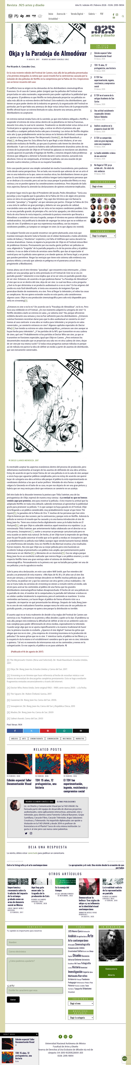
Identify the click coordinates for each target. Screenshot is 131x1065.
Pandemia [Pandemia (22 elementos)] (85, 979)
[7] (32, 531)
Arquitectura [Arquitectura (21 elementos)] (82, 936)
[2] (12, 140)
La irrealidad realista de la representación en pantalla (112, 890)
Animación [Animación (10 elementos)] (86, 931)
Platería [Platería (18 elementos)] (71, 985)
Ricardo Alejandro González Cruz (55, 59)
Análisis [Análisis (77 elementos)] (72, 936)
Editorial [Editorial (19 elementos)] (71, 959)
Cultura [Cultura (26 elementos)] (80, 951)
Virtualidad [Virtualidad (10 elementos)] (71, 992)
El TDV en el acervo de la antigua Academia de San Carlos (104, 98)
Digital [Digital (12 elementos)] (70, 956)
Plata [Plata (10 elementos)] (91, 983)
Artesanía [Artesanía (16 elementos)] (71, 944)
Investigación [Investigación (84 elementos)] (75, 971)
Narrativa (80, 738)
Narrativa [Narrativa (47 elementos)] (82, 976)
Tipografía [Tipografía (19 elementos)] (78, 988)
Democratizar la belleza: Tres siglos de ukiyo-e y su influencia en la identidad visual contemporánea (89, 903)
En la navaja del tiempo (62, 889)
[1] (59, 137)
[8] (32, 553)
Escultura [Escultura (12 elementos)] (71, 963)
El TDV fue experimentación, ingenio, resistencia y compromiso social (76, 785)
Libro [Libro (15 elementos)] (91, 972)
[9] (63, 553)
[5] (14, 513)
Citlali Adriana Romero (64, 894)
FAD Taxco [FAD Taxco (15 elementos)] (77, 963)
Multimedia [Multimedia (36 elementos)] (73, 976)
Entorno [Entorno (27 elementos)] (78, 959)
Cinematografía (36, 738)
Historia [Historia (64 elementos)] (76, 967)
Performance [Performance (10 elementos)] (80, 983)
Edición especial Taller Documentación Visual (19, 782)
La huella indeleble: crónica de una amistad (104, 154)
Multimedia (67, 738)
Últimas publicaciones (66, 801)
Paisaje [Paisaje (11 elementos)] (79, 979)
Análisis (14, 738)
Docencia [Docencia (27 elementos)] (85, 955)
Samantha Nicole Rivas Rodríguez (88, 914)
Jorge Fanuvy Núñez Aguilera (16, 909)
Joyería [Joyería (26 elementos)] (86, 972)
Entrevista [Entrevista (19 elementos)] (86, 959)
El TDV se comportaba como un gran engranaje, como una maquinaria (103, 140)
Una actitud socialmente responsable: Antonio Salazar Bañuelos (104, 113)
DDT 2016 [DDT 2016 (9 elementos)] (86, 951)
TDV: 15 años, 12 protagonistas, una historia (45, 783)
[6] (17, 525)
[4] (12, 328)
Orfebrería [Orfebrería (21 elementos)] (72, 979)
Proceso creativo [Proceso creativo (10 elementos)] (79, 986)
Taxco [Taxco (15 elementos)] (87, 985)
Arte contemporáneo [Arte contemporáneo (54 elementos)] (78, 940)
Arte (24, 738)
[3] (25, 300)
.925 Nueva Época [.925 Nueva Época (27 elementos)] (75, 931)
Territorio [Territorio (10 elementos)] (71, 989)
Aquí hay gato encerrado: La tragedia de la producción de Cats (40, 892)
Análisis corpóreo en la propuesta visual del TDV (104, 127)
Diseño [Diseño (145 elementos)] (77, 955)
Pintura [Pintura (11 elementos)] (87, 982)
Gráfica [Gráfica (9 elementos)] (70, 968)
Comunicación (52, 738)
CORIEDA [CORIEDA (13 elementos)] (81, 948)
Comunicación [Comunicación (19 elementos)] (73, 947)
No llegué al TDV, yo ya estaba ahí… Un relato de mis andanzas (104, 168)
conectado (32, 853)
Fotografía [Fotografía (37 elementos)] (86, 963)
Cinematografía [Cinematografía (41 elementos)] (82, 944)
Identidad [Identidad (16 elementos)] (84, 967)
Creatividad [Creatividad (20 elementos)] (72, 951)
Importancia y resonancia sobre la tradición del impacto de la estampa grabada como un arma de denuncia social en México (18, 896)
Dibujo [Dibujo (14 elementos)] (91, 951)
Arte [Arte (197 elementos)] (90, 935)
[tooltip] (113, 14)
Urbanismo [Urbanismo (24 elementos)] (87, 988)
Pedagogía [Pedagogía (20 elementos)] (72, 982)
